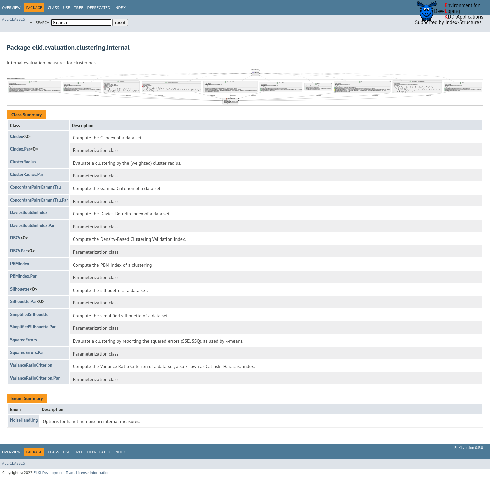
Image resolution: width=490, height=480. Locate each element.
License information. (93, 472)
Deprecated (98, 7)
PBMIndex (19, 264)
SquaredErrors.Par (27, 353)
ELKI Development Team (54, 472)
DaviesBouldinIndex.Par (32, 225)
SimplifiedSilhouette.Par (33, 327)
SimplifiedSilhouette (29, 314)
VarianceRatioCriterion (31, 365)
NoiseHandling (24, 420)
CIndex (16, 136)
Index (120, 7)
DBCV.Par (18, 251)
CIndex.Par (20, 149)
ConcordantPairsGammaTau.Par (39, 200)
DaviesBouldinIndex (29, 212)
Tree (78, 7)
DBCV (15, 238)
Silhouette (19, 289)
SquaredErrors (23, 340)
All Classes (13, 19)
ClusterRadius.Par (26, 174)
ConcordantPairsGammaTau (35, 187)
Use (66, 7)
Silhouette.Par (23, 301)
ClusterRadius (23, 162)
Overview (11, 7)
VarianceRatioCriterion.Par (35, 378)
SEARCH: (43, 22)
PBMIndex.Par (23, 276)
